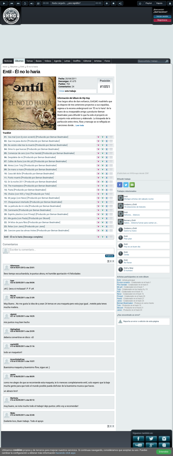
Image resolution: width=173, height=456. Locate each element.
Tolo (119, 305)
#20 (11, 331)
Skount (120, 308)
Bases (39, 61)
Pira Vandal (122, 285)
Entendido (163, 452)
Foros (107, 61)
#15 (11, 415)
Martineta (14, 398)
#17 (11, 376)
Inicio (5, 67)
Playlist (149, 3)
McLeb (13, 296)
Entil (22, 67)
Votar (61, 91)
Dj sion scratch (123, 282)
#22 (11, 298)
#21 (11, 316)
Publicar (109, 256)
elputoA (13, 314)
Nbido (12, 413)
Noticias (8, 61)
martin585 (14, 344)
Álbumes (19, 61)
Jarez (119, 301)
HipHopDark (15, 329)
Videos (48, 61)
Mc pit (120, 287)
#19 (11, 346)
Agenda (57, 61)
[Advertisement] (79, 32)
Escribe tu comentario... (61, 251)
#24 (11, 268)
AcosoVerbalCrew (17, 359)
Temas (29, 61)
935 (118, 292)
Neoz (119, 294)
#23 (11, 283)
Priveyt (120, 296)
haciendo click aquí (65, 453)
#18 (11, 361)
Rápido (159, 3)
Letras (67, 61)
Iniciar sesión (162, 16)
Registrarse (162, 20)
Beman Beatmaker (125, 303)
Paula (119, 298)
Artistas (98, 61)
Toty (119, 289)
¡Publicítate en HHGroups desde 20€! (133, 173)
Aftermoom (14, 266)
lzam (12, 281)
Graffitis (77, 61)
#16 (11, 400)
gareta (13, 375)
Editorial (87, 61)
